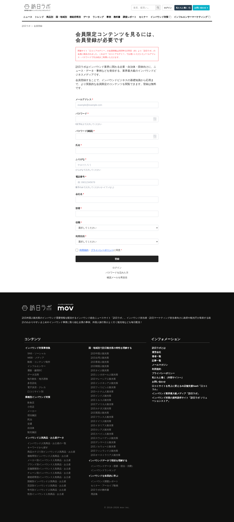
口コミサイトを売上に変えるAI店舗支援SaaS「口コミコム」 (180, 388)
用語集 (94, 494)
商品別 (49, 16)
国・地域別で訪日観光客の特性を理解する (110, 348)
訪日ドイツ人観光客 (101, 421)
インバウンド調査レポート (104, 481)
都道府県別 (75, 16)
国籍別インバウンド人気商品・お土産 (46, 481)
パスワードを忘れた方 (117, 272)
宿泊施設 (32, 415)
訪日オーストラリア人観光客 (105, 455)
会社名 (80, 194)
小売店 (30, 406)
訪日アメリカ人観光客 (102, 404)
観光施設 (32, 432)
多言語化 (32, 383)
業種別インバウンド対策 (37, 397)
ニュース (27, 16)
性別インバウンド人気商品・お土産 (45, 494)
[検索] (158, 7)
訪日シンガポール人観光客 (104, 374)
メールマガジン (160, 365)
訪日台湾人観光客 (100, 357)
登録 (117, 259)
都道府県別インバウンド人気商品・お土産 (49, 477)
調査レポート (129, 16)
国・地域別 (61, 16)
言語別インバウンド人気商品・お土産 (46, 485)
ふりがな (81, 159)
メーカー (32, 411)
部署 (79, 208)
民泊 (29, 419)
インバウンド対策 (159, 16)
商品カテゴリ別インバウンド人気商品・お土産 (51, 451)
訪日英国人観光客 (100, 412)
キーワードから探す (37, 447)
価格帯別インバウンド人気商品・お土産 (47, 456)
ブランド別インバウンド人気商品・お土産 (49, 464)
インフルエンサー (36, 366)
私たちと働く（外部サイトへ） (168, 377)
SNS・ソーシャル (36, 353)
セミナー (143, 16)
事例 (108, 16)
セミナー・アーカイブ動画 (104, 485)
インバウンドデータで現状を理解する (108, 460)
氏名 (79, 145)
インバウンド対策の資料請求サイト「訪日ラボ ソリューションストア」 (179, 399)
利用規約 (84, 250)
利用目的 (81, 236)
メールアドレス (84, 99)
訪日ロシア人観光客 (101, 429)
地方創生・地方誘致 (37, 379)
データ (86, 16)
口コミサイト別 (35, 391)
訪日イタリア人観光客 (102, 425)
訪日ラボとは (159, 348)
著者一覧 (156, 356)
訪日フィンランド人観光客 (104, 450)
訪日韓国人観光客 (100, 366)
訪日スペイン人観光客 (102, 434)
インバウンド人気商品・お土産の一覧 (46, 443)
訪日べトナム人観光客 (102, 391)
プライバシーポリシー (102, 250)
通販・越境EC (34, 370)
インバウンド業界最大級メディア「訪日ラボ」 (176, 393)
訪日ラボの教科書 (100, 489)
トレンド (39, 16)
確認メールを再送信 (117, 277)
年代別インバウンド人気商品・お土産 (46, 489)
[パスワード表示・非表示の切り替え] (154, 119)
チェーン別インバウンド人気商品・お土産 (49, 473)
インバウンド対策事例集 (37, 348)
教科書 (117, 16)
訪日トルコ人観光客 (101, 400)
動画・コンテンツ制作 (38, 362)
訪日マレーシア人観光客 (103, 379)
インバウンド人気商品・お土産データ (44, 437)
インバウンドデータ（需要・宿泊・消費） (112, 466)
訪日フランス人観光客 (102, 417)
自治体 (30, 428)
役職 (79, 222)
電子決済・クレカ (36, 387)
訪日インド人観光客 (101, 395)
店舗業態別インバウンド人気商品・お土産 (49, 468)
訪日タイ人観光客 (100, 370)
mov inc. (125, 507)
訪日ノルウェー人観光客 (103, 446)
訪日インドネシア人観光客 (104, 383)
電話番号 (81, 176)
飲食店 (30, 402)
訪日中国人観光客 (100, 353)
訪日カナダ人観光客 (101, 408)
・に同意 (100, 250)
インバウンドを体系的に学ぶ (103, 475)
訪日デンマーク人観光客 (103, 442)
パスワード (82, 113)
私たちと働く (182, 8)
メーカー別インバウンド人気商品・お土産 (49, 460)
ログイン (168, 8)
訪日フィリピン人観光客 (103, 387)
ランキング (98, 16)
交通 (29, 423)
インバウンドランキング (103, 470)
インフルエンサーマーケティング (191, 16)
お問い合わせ (200, 8)
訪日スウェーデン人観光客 (104, 438)
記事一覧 (156, 360)
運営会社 (156, 352)
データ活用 (33, 374)
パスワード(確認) (85, 131)
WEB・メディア (35, 357)
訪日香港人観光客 (100, 362)
